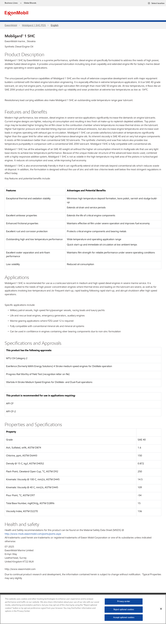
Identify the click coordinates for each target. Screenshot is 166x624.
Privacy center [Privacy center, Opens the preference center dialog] (123, 601)
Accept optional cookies (123, 617)
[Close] (161, 608)
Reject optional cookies (123, 609)
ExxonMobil (11, 25)
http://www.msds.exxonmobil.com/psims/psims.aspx (33, 533)
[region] (83, 609)
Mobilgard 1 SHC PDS (34, 25)
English (54, 25)
